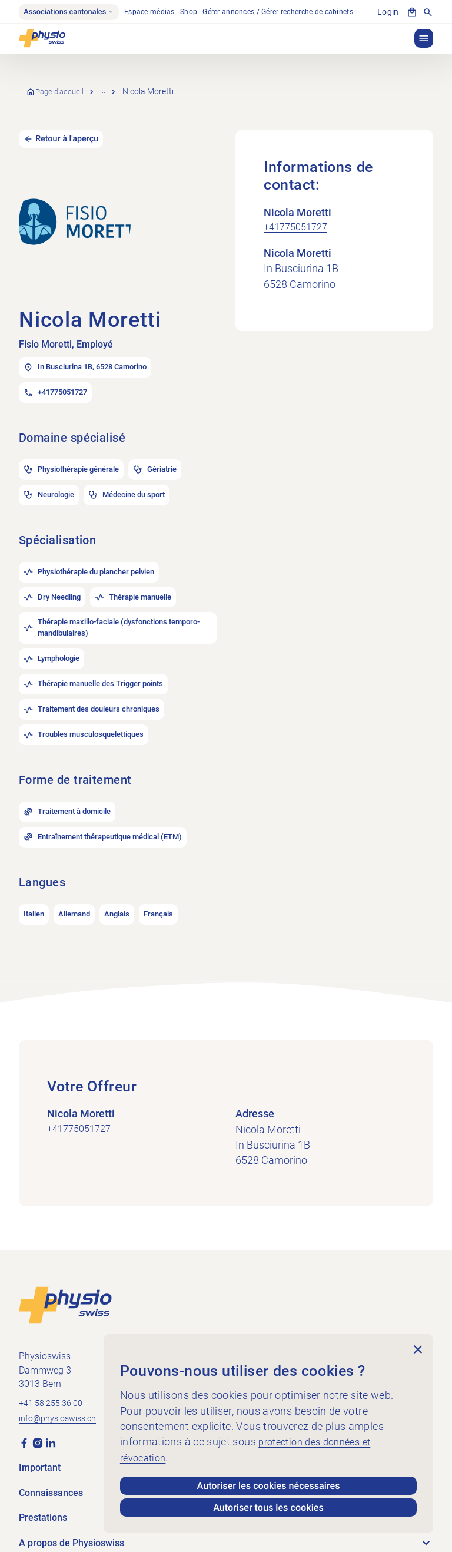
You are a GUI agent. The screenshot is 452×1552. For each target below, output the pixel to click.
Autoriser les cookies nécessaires (268, 1482)
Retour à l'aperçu (70, 125)
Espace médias (157, 13)
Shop (196, 13)
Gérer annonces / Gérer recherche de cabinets (286, 13)
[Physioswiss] (42, 40)
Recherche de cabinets (147, 85)
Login (389, 13)
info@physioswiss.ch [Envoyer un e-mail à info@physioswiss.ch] (63, 1371)
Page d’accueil (63, 85)
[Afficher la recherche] (428, 13)
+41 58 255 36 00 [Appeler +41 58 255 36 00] (55, 1354)
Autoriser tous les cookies (268, 1507)
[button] (423, 40)
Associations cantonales (73, 13)
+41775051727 (299, 214)
